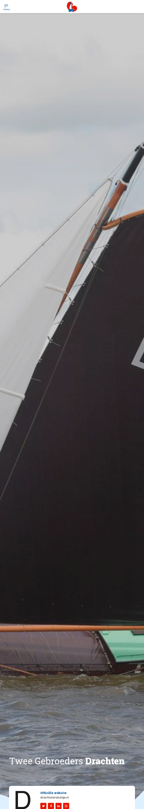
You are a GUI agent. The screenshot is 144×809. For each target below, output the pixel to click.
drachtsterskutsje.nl (54, 797)
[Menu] (6, 5)
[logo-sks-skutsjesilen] (72, 6)
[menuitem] (6, 5)
